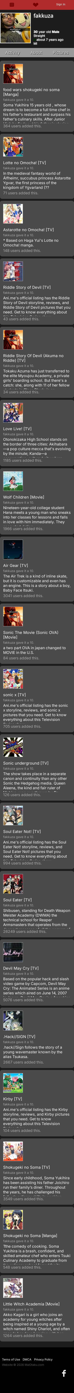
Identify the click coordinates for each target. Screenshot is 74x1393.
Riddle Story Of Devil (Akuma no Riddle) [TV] (33, 358)
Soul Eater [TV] (17, 900)
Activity (12, 52)
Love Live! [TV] (17, 428)
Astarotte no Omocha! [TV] (28, 229)
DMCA (27, 1359)
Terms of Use (11, 1359)
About (36, 52)
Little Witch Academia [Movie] (31, 1304)
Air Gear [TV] (15, 565)
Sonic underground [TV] (26, 763)
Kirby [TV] (12, 1099)
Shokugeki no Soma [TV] (26, 1167)
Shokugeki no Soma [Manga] (30, 1235)
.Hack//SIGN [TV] (19, 1036)
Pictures (61, 52)
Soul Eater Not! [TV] (22, 831)
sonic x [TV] (14, 694)
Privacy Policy (43, 1359)
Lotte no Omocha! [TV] (24, 162)
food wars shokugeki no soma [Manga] (31, 92)
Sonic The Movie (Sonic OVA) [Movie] (30, 635)
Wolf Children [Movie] (23, 497)
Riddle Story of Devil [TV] (27, 287)
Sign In (60, 4)
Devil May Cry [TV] (21, 968)
